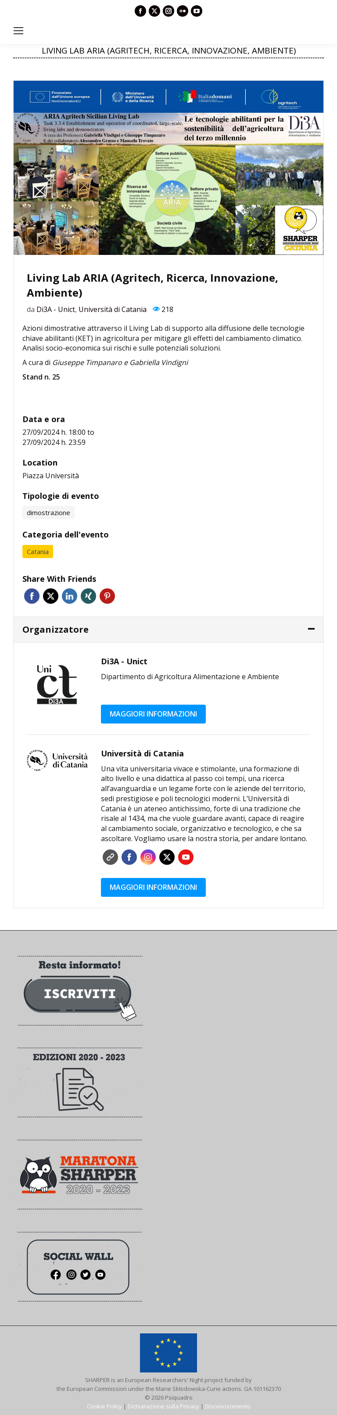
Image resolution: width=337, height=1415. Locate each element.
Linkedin (69, 596)
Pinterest (107, 596)
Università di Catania (113, 309)
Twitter (50, 596)
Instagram (148, 857)
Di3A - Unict (55, 309)
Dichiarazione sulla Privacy (163, 1406)
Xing (88, 596)
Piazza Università (50, 475)
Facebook (31, 596)
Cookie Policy (104, 1406)
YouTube (186, 857)
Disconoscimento (228, 1406)
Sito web (110, 857)
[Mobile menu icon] (18, 30)
